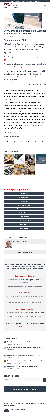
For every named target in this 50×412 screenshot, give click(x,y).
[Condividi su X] (14, 141)
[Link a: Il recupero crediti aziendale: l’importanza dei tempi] (30, 159)
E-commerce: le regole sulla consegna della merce (23, 355)
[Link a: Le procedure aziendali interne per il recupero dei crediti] (9, 159)
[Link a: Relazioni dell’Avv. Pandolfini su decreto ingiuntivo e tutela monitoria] (41, 159)
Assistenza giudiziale (24, 309)
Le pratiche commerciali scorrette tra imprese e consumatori (26, 342)
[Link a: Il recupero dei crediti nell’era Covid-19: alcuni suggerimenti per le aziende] (19, 169)
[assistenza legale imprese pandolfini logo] (21, 5)
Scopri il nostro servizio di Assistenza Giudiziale (25, 316)
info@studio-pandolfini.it (32, 1)
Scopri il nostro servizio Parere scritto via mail (25, 302)
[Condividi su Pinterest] (28, 141)
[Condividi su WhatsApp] (21, 141)
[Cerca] (25, 380)
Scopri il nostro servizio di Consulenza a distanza (25, 286)
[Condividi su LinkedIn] (35, 141)
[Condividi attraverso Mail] (42, 141)
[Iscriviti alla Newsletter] (25, 389)
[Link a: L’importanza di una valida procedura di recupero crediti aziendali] (30, 169)
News (17, 37)
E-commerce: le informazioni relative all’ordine (22, 366)
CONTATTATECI (25, 327)
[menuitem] (44, 5)
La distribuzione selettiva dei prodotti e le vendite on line (25, 361)
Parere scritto (25, 292)
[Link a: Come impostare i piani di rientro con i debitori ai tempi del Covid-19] (9, 169)
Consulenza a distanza (25, 276)
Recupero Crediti (24, 37)
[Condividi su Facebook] (7, 141)
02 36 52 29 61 (20, 1)
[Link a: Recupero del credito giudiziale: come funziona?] (19, 159)
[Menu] (44, 5)
